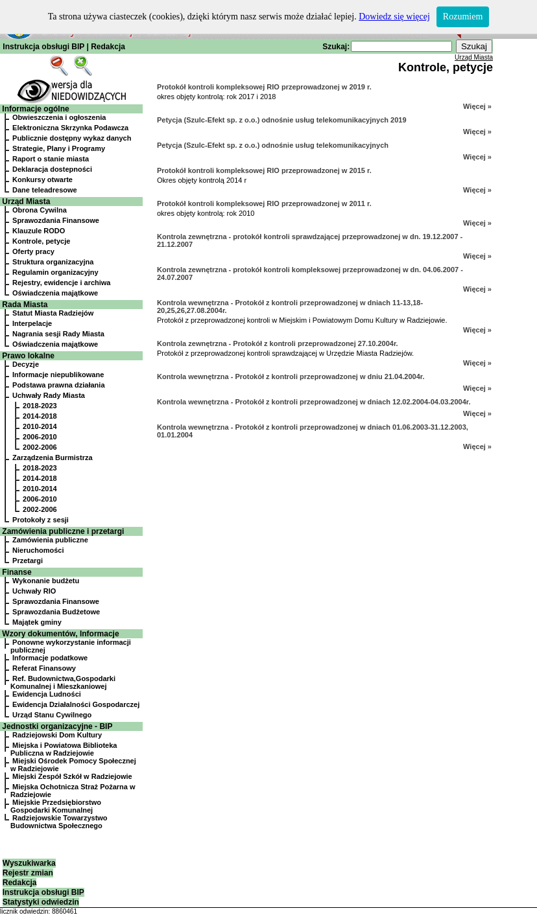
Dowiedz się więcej (394, 16)
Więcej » (477, 106)
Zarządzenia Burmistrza (52, 457)
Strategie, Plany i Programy (58, 148)
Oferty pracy (33, 251)
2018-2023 (40, 406)
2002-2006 (40, 447)
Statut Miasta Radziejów (52, 313)
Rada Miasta (24, 304)
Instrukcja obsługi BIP (43, 46)
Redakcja (108, 46)
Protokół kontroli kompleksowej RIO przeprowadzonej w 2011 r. (264, 203)
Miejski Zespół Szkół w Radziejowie (72, 776)
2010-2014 (40, 426)
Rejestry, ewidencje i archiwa (61, 282)
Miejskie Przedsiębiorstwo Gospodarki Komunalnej (55, 806)
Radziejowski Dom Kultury (57, 735)
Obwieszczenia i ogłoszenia (59, 117)
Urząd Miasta (26, 201)
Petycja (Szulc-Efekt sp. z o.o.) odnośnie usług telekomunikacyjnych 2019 (282, 120)
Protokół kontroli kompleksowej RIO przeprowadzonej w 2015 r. (264, 170)
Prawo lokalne (28, 355)
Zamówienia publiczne (50, 540)
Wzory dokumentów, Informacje (60, 633)
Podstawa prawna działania (58, 385)
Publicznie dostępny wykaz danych (71, 138)
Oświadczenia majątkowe (55, 293)
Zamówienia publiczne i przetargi (63, 531)
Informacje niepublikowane (58, 374)
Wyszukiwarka (29, 863)
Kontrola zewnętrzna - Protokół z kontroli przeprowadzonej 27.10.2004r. (277, 343)
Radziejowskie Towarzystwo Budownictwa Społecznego (59, 821)
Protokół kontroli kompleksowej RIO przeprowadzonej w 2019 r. (264, 87)
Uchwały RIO (34, 591)
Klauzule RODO (38, 231)
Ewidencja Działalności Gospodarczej (75, 704)
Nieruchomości (38, 550)
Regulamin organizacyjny (55, 272)
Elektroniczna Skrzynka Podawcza (70, 128)
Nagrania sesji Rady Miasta (58, 334)
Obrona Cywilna (39, 210)
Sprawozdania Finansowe (55, 220)
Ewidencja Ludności (46, 694)
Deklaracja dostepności (52, 169)
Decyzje (25, 364)
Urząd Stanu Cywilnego (51, 715)
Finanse (16, 572)
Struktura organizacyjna (52, 262)
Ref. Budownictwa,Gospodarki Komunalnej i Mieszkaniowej (62, 682)
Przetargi (27, 560)
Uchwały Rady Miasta (48, 395)
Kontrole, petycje (41, 241)
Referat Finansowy (44, 668)
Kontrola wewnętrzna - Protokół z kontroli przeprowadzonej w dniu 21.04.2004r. (291, 376)
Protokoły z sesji (40, 520)
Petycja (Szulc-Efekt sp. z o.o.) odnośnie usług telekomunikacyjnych (272, 145)
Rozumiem (463, 16)
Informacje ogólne (35, 108)
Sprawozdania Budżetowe (56, 612)
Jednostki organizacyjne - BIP (57, 726)
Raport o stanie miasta (50, 159)
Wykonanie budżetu (45, 581)
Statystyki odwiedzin (41, 902)
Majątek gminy (37, 622)
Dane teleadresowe (44, 190)
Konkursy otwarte (42, 179)
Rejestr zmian (28, 872)
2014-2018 (40, 416)
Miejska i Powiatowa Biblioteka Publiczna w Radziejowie (63, 749)
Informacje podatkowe (50, 658)
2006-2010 (40, 437)
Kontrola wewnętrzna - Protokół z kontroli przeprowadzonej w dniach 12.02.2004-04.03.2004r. (314, 402)
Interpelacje (32, 323)
